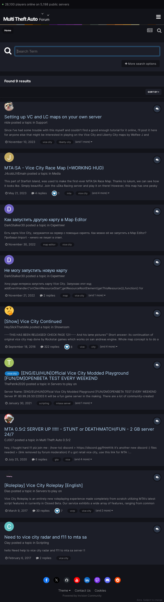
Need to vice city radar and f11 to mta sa (45, 537)
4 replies (39, 193)
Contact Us (83, 590)
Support (41, 122)
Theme (64, 590)
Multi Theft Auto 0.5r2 (54, 440)
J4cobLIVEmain (15, 173)
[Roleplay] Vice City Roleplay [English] (43, 485)
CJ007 (9, 440)
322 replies (50, 346)
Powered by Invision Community (82, 595)
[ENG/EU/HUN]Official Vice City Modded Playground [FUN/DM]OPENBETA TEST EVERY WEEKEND (66, 375)
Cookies (100, 590)
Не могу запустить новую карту (35, 270)
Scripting (42, 542)
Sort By (153, 92)
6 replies (39, 459)
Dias (7, 491)
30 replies (41, 510)
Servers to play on (64, 384)
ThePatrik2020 (14, 384)
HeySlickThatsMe (16, 327)
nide (7, 122)
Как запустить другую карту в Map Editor (45, 219)
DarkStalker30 (14, 225)
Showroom (61, 327)
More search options (140, 63)
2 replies (47, 295)
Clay (7, 542)
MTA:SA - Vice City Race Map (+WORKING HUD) (54, 167)
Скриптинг (57, 225)
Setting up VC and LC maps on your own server (53, 116)
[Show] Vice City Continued (33, 321)
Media (56, 173)
